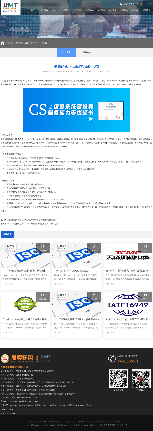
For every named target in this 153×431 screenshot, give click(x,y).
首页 (33, 10)
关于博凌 (101, 10)
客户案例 (112, 10)
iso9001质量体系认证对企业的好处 (71, 270)
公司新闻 (124, 10)
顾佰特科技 (118, 422)
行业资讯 (44, 43)
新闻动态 (87, 52)
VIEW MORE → (9, 284)
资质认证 (55, 10)
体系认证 (67, 10)
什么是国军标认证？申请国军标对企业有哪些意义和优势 (32, 220)
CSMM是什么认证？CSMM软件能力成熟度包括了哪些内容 (33, 224)
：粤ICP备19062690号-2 (94, 422)
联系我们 (147, 10)
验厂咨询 (90, 10)
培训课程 (44, 10)
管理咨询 (78, 10)
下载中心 (135, 10)
